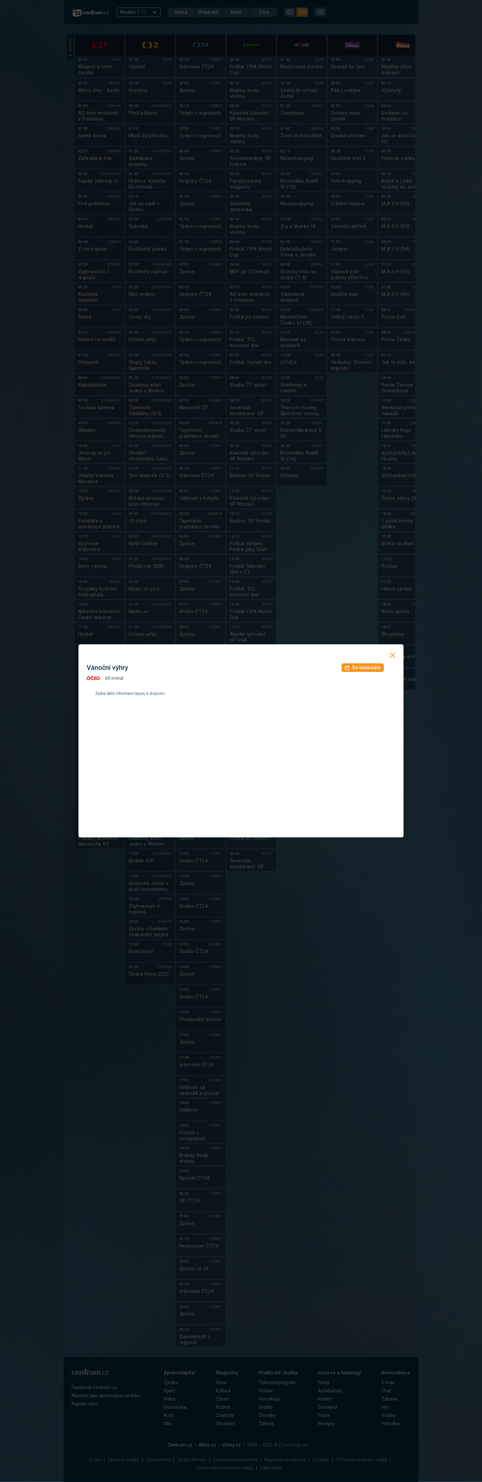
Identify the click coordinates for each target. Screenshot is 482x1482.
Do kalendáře (363, 667)
